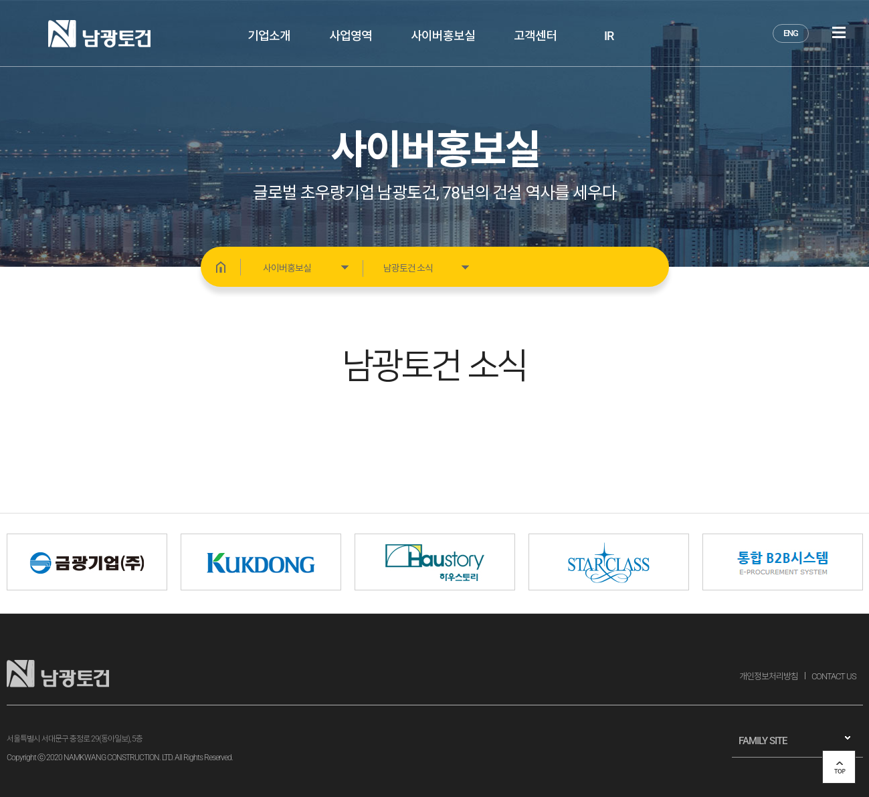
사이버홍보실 (443, 36)
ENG (790, 33)
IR (608, 36)
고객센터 (535, 36)
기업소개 (269, 36)
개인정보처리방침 (768, 676)
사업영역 (350, 36)
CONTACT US (833, 676)
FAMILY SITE (763, 741)
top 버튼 (839, 767)
